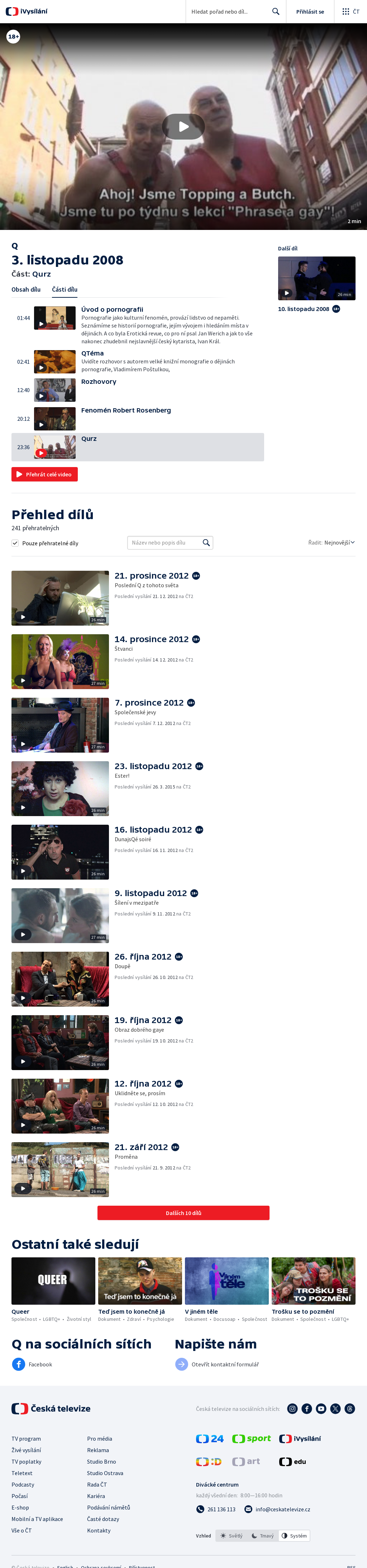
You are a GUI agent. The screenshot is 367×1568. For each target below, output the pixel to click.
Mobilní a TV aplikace (37, 1518)
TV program (26, 1438)
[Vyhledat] (206, 542)
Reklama (98, 1450)
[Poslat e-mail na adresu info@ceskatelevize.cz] (277, 1509)
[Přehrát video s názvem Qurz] (183, 127)
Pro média (99, 1438)
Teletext (22, 1473)
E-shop (20, 1507)
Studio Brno (101, 1461)
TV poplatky (26, 1461)
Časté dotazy (103, 1518)
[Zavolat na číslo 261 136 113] (215, 1509)
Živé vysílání (26, 1450)
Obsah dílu (25, 289)
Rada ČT (97, 1484)
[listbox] (262, 1536)
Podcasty (22, 1484)
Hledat (274, 14)
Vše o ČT (21, 1530)
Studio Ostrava (105, 1473)
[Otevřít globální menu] (350, 11)
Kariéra (96, 1495)
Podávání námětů (108, 1507)
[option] (231, 1535)
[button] (183, 126)
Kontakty (98, 1530)
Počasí (19, 1495)
